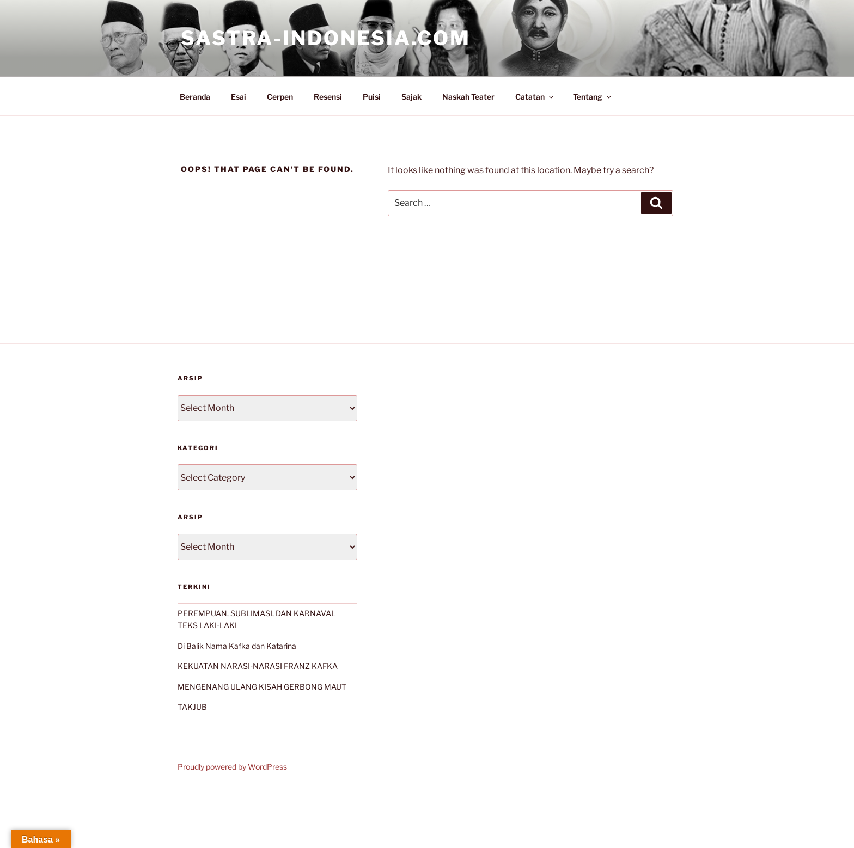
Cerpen (280, 96)
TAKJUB (192, 706)
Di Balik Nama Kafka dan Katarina (237, 645)
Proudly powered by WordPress (232, 766)
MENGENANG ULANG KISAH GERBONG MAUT (262, 686)
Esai (238, 96)
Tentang (593, 96)
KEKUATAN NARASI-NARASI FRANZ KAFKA (258, 666)
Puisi (372, 96)
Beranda (195, 96)
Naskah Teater (468, 96)
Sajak (411, 96)
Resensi (328, 96)
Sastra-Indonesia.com (326, 38)
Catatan (535, 96)
